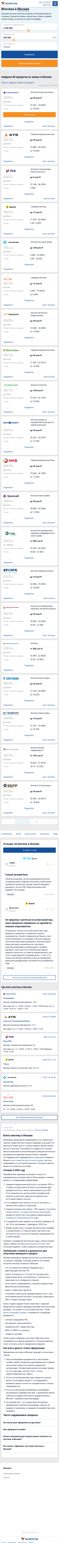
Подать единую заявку (29, 63)
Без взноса (44, 834)
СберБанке (11, 1217)
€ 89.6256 (46, 5)
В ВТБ (18, 834)
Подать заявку (29, 114)
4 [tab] (31, 1532)
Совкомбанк (8, 998)
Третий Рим (8, 1082)
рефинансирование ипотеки (33, 1243)
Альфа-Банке (23, 1217)
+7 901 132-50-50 (49, 1077)
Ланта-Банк (8, 1101)
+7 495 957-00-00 (49, 1096)
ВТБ (31, 1217)
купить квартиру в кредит (15, 1312)
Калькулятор (30, 834)
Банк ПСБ (7, 1041)
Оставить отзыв (29, 850)
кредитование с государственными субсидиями (28, 1212)
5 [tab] (33, 1532)
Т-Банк (6, 1064)
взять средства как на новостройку (26, 1160)
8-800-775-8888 (49, 1016)
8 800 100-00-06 (49, 994)
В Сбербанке (6, 834)
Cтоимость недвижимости (13, 24)
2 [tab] (25, 1532)
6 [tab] (36, 1532)
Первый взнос (9, 34)
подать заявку (36, 1371)
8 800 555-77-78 (49, 1060)
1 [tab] (23, 1532)
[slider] (28, 30)
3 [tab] (28, 1532)
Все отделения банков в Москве (29, 1117)
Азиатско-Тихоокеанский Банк (16, 1021)
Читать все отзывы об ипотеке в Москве (29, 977)
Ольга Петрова (41, 1130)
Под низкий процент (11, 1473)
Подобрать (29, 54)
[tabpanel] (28, 1473)
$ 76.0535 (46, 2)
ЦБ (40, 2)
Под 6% (6, 1477)
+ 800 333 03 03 (49, 1037)
